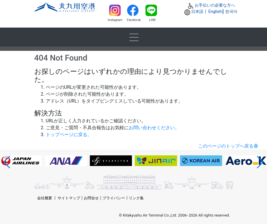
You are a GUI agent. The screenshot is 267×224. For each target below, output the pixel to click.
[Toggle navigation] (133, 37)
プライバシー (114, 198)
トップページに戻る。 (69, 134)
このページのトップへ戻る (225, 146)
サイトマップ (69, 198)
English (215, 11)
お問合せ (91, 198)
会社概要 (44, 198)
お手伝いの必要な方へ (215, 5)
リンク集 (136, 198)
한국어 (231, 11)
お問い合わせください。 (154, 127)
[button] (7, 162)
